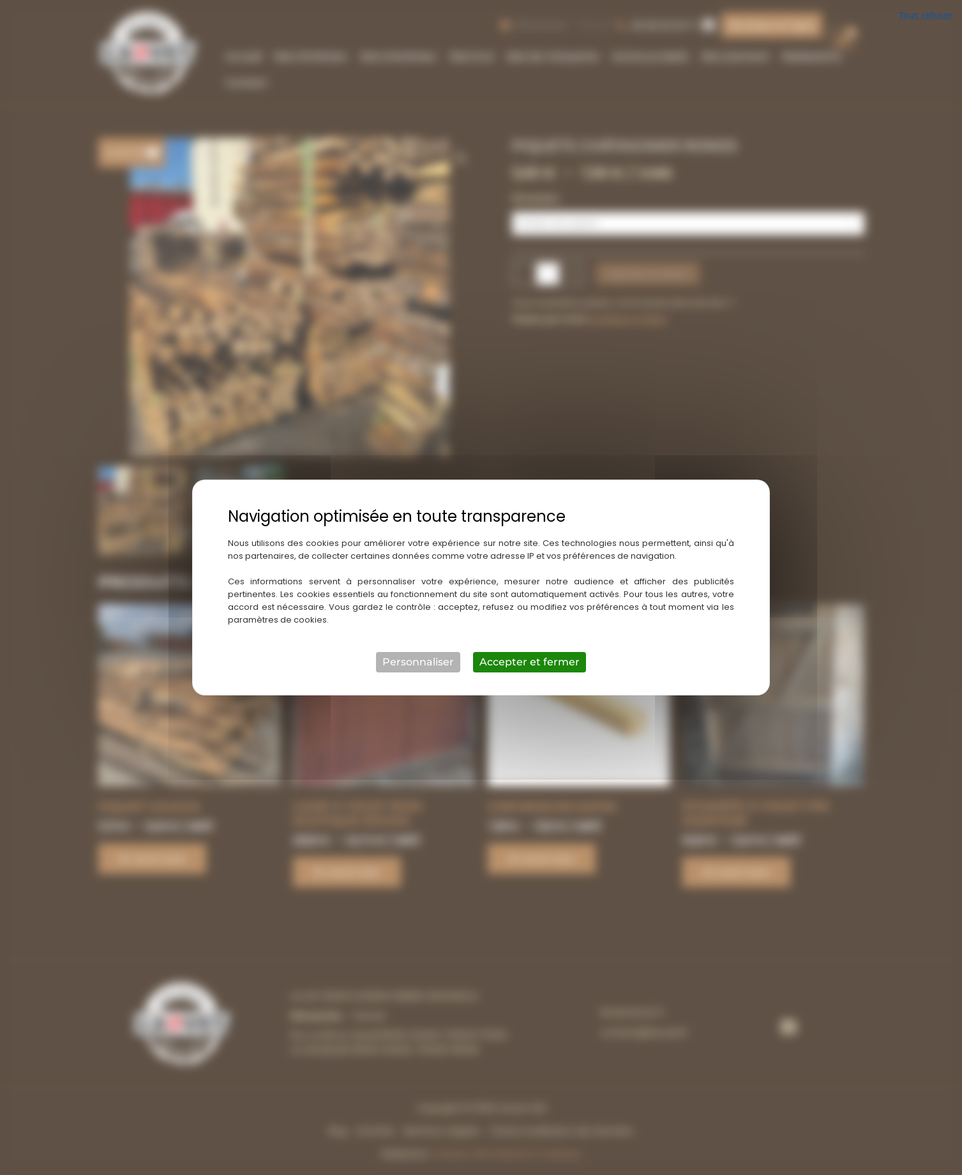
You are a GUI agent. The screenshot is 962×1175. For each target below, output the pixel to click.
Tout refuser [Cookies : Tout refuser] (925, 15)
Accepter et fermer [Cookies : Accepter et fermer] (529, 662)
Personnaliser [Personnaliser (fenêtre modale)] (418, 662)
